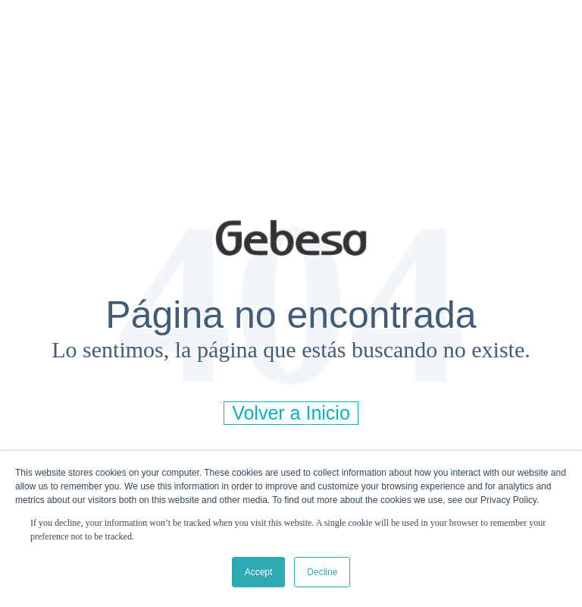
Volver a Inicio (291, 412)
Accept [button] (259, 572)
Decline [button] (322, 572)
